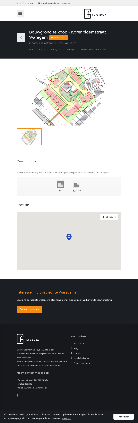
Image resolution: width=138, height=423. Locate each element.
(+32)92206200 (26, 3)
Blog (76, 348)
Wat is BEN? (80, 343)
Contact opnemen (30, 309)
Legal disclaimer (81, 358)
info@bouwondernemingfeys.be (55, 3)
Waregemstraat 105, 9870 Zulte (32, 380)
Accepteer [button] (124, 417)
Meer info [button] (66, 418)
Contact (77, 353)
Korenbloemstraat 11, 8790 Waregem (53, 43)
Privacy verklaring (82, 363)
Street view (111, 217)
